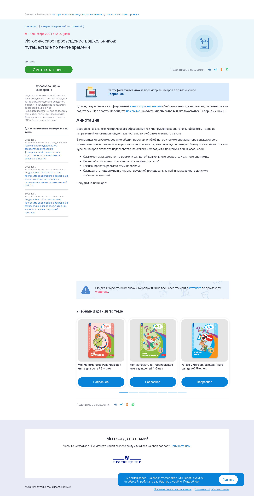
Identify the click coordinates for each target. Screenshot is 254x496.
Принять (228, 479)
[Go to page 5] (162, 392)
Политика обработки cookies (212, 489)
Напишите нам (180, 446)
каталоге (195, 288)
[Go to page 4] (152, 392)
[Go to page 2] (133, 392)
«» (146, 106)
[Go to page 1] (123, 392)
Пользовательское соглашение (172, 489)
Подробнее (116, 94)
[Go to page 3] (143, 392)
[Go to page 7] (182, 392)
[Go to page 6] (172, 392)
